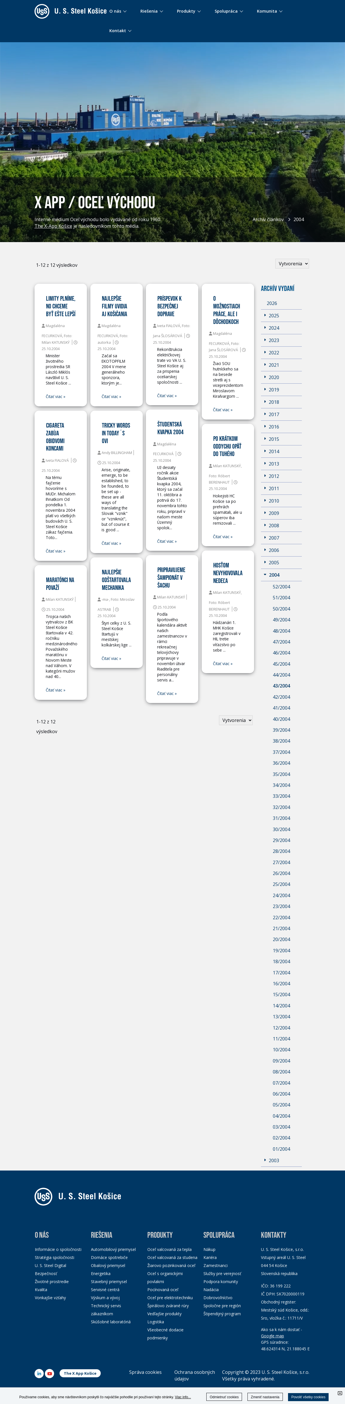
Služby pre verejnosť (222, 1273)
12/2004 (281, 1028)
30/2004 (281, 829)
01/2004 (281, 1149)
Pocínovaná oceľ (162, 1289)
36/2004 (281, 763)
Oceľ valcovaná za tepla (169, 1249)
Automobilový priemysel (113, 1249)
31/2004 (281, 818)
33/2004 (281, 796)
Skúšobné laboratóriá (111, 1321)
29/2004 (281, 840)
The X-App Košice (53, 226)
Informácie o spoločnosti (58, 1249)
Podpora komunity (220, 1281)
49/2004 (281, 620)
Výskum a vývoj (105, 1297)
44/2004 (281, 675)
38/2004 (281, 741)
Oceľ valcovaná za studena (172, 1257)
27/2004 (281, 862)
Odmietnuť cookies (224, 1397)
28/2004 (281, 851)
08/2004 (281, 1072)
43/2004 (281, 686)
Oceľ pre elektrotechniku (170, 1297)
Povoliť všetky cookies (308, 1397)
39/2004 (281, 730)
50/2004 (281, 609)
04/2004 (281, 1116)
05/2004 (281, 1105)
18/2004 (281, 961)
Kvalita (41, 1289)
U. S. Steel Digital (50, 1265)
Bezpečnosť (46, 1273)
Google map (272, 1336)
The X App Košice (80, 1373)
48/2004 (281, 631)
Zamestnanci (215, 1265)
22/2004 (281, 917)
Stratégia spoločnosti (54, 1257)
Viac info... (183, 1397)
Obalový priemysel (108, 1265)
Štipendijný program (222, 1313)
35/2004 (281, 774)
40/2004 (281, 719)
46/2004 (281, 653)
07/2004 (281, 1083)
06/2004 (281, 1094)
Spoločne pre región (222, 1305)
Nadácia (211, 1289)
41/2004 (281, 708)
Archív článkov (268, 219)
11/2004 (281, 1039)
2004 (298, 219)
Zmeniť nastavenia (265, 1397)
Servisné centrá (105, 1289)
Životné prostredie (52, 1281)
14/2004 (281, 1006)
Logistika (155, 1321)
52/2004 (281, 587)
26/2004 (281, 873)
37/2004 (281, 752)
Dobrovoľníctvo (217, 1297)
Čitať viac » (55, 396)
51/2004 (281, 597)
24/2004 (281, 895)
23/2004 (281, 906)
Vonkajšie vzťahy (50, 1297)
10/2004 (281, 1049)
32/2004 (281, 807)
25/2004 (281, 884)
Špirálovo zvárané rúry (168, 1305)
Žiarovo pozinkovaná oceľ (171, 1265)
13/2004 (281, 1016)
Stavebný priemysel (109, 1281)
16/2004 (281, 983)
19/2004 (281, 950)
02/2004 (281, 1138)
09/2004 (281, 1061)
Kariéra (210, 1257)
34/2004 (281, 785)
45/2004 (281, 664)
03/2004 (281, 1127)
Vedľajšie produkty (164, 1313)
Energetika (100, 1273)
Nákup (209, 1249)
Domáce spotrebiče (109, 1257)
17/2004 (281, 973)
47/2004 (281, 642)
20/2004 (281, 939)
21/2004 (281, 928)
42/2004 (281, 697)
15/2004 (281, 994)
